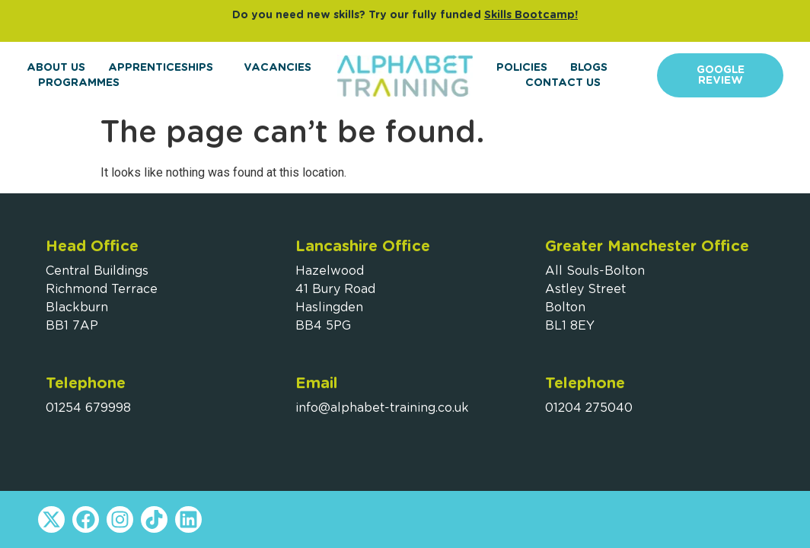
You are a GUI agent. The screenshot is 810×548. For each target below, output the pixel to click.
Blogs (589, 67)
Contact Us (563, 83)
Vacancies (277, 67)
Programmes (82, 83)
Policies (521, 67)
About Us (56, 67)
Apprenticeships (164, 67)
